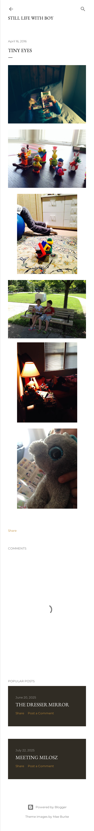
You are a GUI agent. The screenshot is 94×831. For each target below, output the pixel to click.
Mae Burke (61, 816)
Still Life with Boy (30, 18)
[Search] (83, 8)
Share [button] (12, 530)
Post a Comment (41, 713)
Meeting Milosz (37, 757)
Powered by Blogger (47, 807)
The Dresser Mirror (42, 704)
